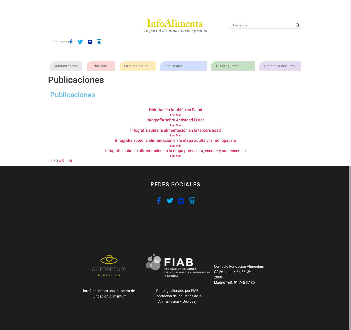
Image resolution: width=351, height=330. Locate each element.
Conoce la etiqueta (280, 66)
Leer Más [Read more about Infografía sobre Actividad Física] (175, 125)
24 (70, 161)
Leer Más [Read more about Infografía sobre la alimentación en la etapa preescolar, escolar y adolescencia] (175, 155)
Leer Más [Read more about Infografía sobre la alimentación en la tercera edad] (175, 135)
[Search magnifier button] (298, 25)
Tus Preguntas (228, 66)
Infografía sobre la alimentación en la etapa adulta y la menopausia (175, 140)
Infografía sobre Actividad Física (176, 120)
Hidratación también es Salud (175, 109)
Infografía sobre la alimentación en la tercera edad (175, 130)
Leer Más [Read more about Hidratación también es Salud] (175, 115)
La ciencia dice (137, 66)
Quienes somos (67, 66)
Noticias (100, 66)
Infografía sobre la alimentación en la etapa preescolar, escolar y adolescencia (175, 150)
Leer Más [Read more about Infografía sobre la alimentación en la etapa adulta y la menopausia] (175, 145)
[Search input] (263, 25)
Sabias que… (175, 66)
